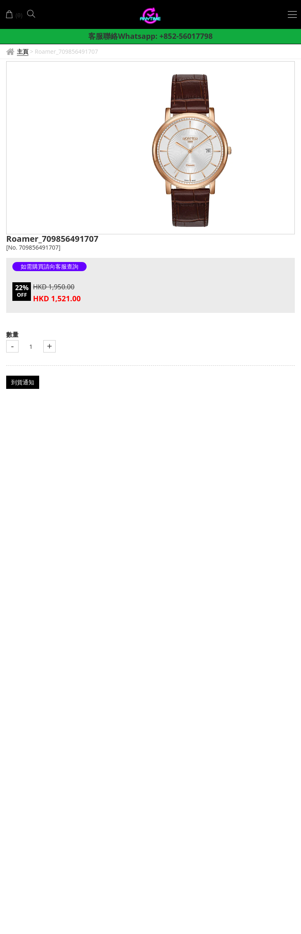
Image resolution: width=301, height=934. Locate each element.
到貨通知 (22, 382)
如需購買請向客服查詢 (49, 266)
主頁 (22, 51)
